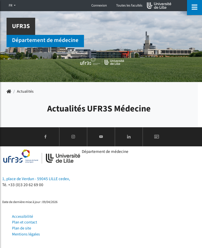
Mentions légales (26, 234)
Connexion (99, 5)
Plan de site (21, 228)
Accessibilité (22, 216)
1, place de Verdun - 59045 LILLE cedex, (36, 179)
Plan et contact (24, 222)
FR (11, 5)
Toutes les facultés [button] (129, 5)
